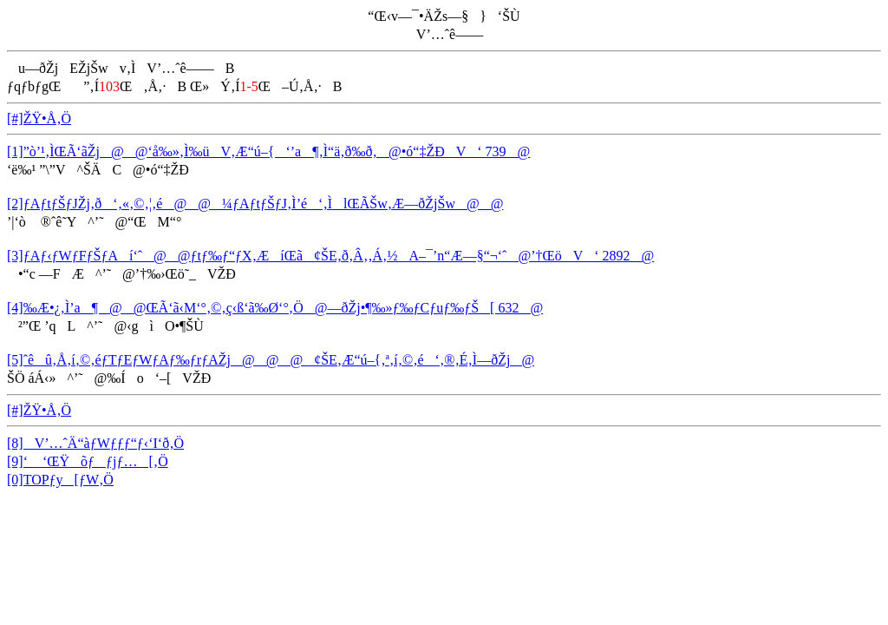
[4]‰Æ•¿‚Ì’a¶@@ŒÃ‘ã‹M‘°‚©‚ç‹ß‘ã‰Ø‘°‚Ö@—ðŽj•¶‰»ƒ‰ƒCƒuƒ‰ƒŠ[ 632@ (275, 307)
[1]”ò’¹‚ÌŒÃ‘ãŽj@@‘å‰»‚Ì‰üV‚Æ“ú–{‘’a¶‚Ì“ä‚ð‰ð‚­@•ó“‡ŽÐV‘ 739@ (268, 151)
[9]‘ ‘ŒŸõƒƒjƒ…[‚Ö (87, 461)
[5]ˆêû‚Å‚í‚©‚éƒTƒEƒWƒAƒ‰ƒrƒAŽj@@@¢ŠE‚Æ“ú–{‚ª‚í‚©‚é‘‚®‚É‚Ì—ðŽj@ (270, 359)
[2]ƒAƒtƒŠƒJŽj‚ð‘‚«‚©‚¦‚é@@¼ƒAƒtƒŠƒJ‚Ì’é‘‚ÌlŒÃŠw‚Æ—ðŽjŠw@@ (255, 203)
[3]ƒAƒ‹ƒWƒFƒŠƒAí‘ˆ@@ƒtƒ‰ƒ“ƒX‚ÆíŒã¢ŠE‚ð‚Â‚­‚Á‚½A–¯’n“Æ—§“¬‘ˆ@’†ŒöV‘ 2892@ (330, 255)
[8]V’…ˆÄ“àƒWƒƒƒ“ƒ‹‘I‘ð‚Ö (95, 443)
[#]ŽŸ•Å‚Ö (39, 118)
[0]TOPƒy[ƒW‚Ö (60, 479)
